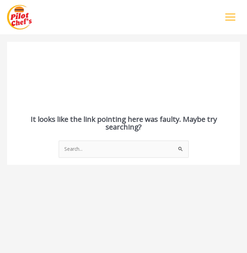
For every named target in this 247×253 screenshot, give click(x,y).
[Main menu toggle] (230, 17)
